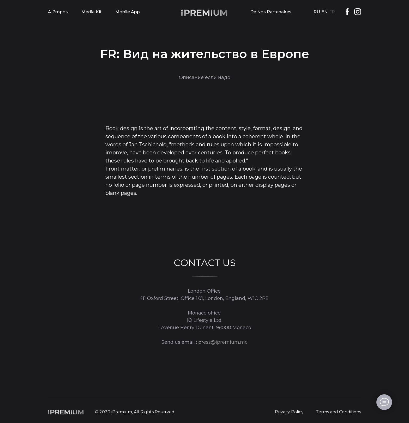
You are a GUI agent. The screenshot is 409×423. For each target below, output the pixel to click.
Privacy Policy (289, 411)
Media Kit (91, 11)
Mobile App (127, 11)
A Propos (58, 11)
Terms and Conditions (338, 411)
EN (324, 11)
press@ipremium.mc (223, 342)
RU (317, 11)
